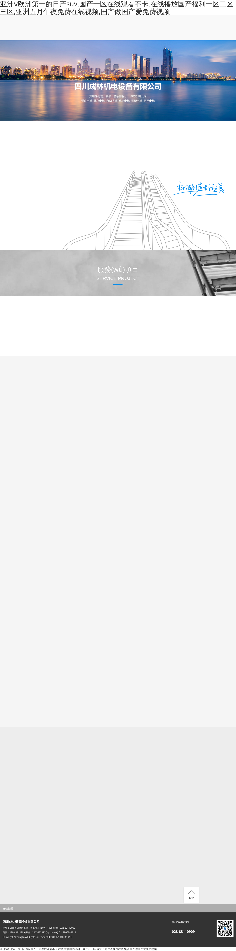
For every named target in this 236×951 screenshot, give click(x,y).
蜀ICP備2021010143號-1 (59, 937)
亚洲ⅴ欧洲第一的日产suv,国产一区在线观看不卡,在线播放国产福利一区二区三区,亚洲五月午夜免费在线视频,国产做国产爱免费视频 (78, 949)
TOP (191, 898)
